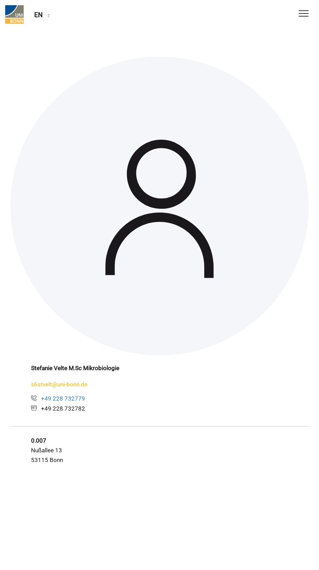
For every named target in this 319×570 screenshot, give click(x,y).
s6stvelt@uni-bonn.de (59, 384)
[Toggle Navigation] (304, 14)
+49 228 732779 (63, 398)
